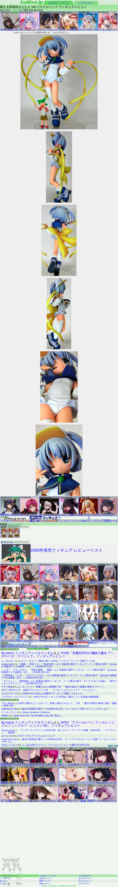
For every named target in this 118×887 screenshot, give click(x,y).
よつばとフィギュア (58, 2)
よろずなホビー (86, 2)
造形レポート (45, 883)
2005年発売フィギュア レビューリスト (52, 553)
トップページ (6, 878)
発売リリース (45, 881)
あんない (4, 881)
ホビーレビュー (85, 881)
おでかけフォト (85, 878)
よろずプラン (84, 883)
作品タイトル (45, 878)
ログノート (5, 883)
